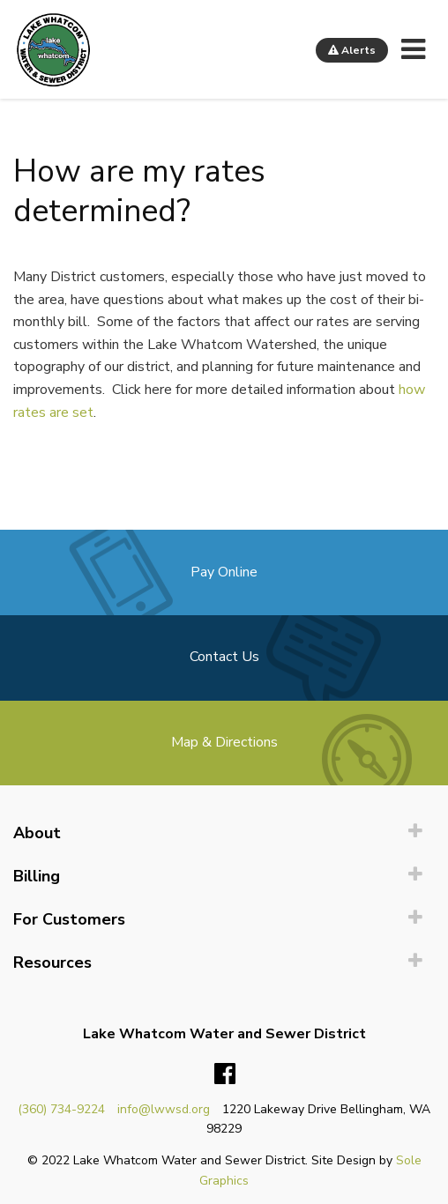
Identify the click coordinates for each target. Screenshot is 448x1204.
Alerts (352, 50)
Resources (52, 962)
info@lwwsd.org (163, 1109)
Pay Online (224, 572)
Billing (36, 876)
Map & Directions (224, 742)
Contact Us (224, 656)
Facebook (225, 1074)
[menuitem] (224, 833)
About (37, 833)
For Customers (69, 919)
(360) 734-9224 (61, 1109)
